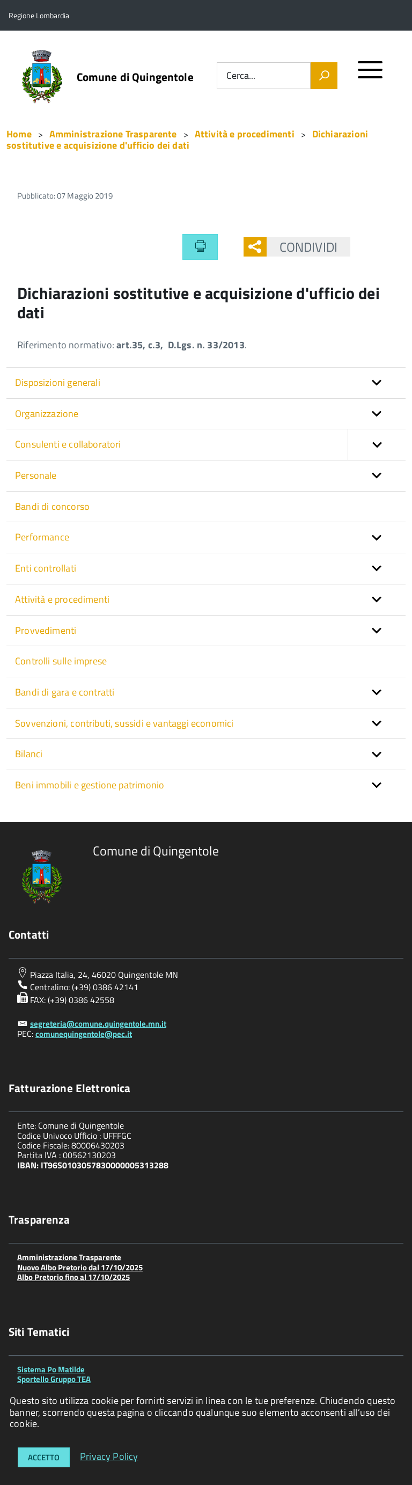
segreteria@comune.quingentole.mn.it (98, 1024)
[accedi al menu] (370, 74)
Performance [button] (42, 537)
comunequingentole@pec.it (83, 1034)
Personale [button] (36, 475)
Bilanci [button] (28, 754)
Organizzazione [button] (47, 413)
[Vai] (324, 75)
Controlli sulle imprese (61, 661)
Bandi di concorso (52, 506)
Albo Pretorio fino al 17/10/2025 (73, 1277)
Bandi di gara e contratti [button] (65, 692)
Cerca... (240, 76)
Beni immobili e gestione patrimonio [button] (89, 785)
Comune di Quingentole (135, 77)
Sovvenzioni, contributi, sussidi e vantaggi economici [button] (124, 723)
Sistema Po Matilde (51, 1369)
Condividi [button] (302, 247)
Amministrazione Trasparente (69, 1257)
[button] (377, 444)
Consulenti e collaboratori (210, 444)
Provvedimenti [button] (45, 630)
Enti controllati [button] (45, 568)
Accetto (44, 1457)
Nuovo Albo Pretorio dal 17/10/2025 (80, 1267)
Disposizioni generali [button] (57, 382)
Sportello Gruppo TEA (54, 1379)
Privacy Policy (109, 1456)
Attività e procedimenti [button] (62, 599)
